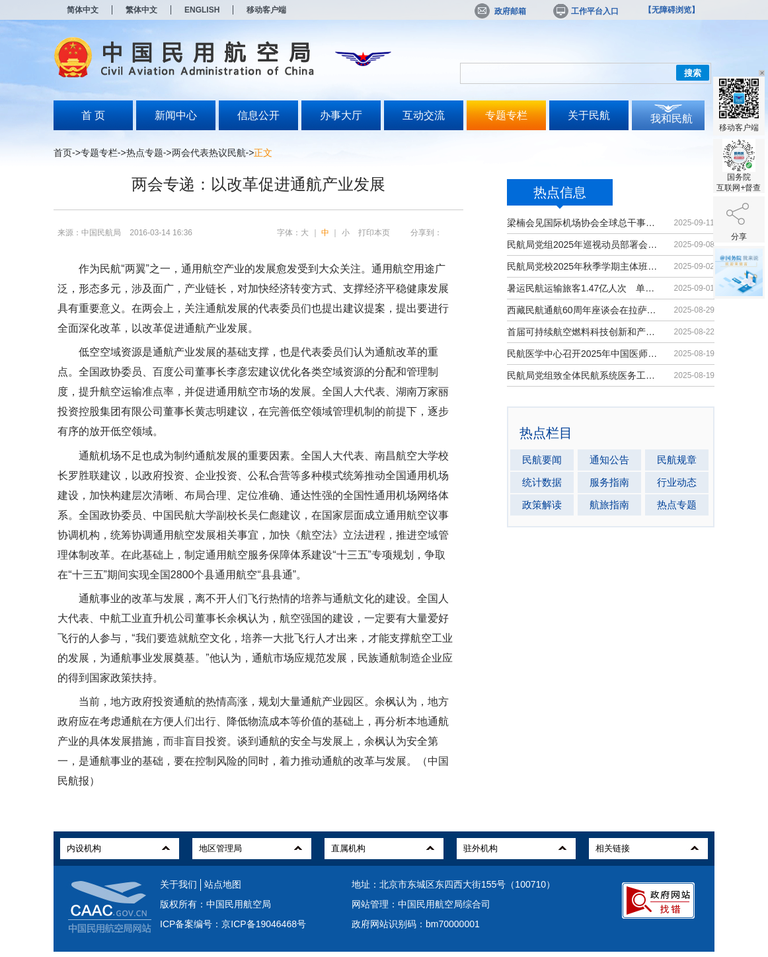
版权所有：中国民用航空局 (215, 904)
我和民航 (671, 118)
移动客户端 (266, 10)
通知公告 (609, 459)
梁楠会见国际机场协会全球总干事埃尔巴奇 (584, 222)
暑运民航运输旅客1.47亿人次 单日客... (584, 288)
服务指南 (609, 482)
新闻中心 (176, 115)
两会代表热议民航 (209, 152)
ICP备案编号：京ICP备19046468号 (233, 924)
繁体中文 (141, 10)
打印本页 (374, 232)
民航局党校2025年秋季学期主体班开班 (584, 266)
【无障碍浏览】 (671, 10)
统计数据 (542, 482)
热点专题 (144, 152)
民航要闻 (542, 459)
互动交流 (424, 115)
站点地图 (222, 884)
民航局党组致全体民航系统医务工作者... (584, 375)
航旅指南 (609, 504)
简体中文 (82, 10)
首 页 (93, 115)
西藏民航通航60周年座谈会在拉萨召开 (584, 310)
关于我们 (178, 884)
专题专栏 (506, 115)
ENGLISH (201, 10)
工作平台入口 (585, 11)
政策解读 (542, 504)
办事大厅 (341, 115)
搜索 (692, 73)
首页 (63, 152)
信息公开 (258, 115)
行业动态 (677, 482)
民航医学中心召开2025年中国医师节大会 (584, 353)
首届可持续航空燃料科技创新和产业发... (584, 331)
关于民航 (589, 115)
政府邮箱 (500, 11)
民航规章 (677, 459)
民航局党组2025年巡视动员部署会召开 (584, 244)
